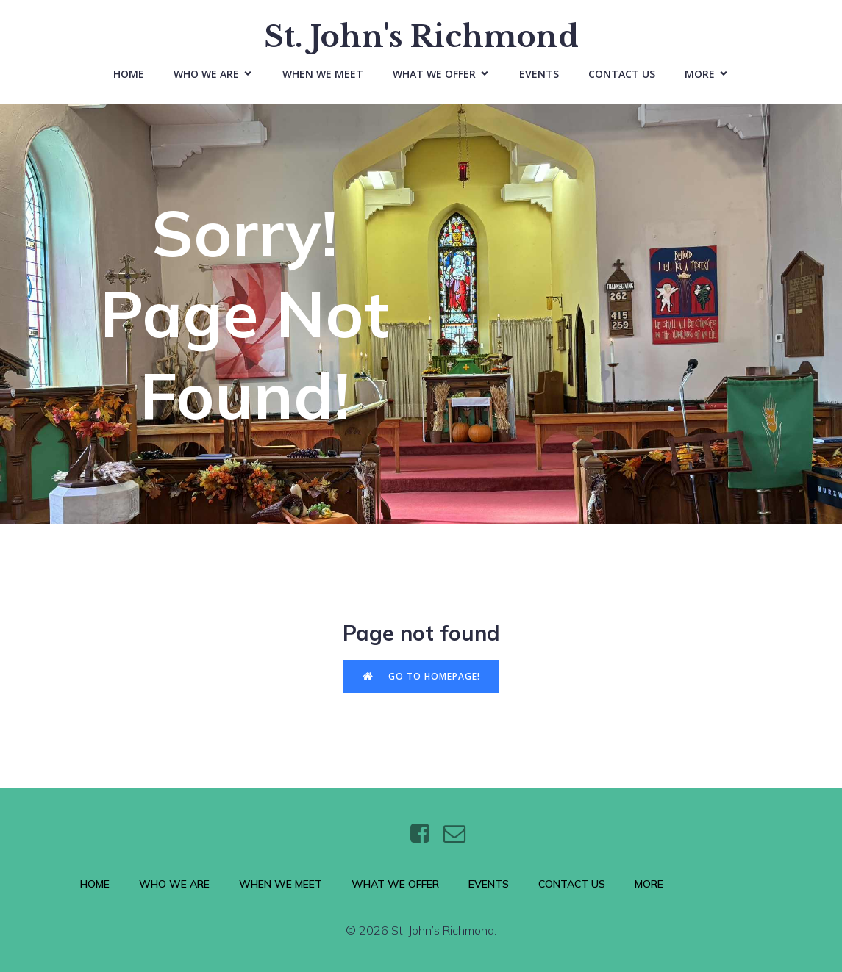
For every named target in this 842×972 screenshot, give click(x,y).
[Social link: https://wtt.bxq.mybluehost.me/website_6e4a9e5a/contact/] (460, 834)
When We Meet (322, 74)
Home (128, 74)
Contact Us (621, 74)
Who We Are (174, 884)
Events (539, 74)
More (649, 884)
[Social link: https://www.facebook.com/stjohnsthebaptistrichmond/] (425, 834)
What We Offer (395, 884)
